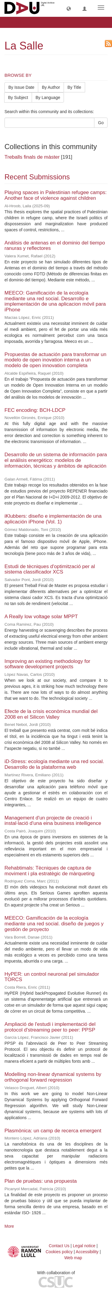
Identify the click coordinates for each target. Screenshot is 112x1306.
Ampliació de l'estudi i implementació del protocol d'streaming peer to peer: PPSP (50, 1027)
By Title (74, 87)
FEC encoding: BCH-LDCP (34, 410)
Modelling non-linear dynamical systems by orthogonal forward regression (52, 1077)
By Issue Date (21, 87)
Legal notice (84, 1245)
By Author (51, 87)
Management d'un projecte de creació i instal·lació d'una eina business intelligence (52, 820)
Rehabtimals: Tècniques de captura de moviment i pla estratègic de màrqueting (49, 870)
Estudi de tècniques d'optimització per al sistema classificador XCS (49, 569)
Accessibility (87, 1251)
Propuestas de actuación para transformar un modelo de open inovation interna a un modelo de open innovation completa (55, 360)
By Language (48, 97)
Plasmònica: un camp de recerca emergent (52, 1131)
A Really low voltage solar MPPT (41, 616)
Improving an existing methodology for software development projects (47, 664)
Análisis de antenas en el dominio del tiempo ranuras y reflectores (54, 245)
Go (101, 122)
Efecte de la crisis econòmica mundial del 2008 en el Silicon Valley (51, 714)
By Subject (18, 97)
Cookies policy (59, 1251)
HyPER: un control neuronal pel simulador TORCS (51, 977)
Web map (73, 1257)
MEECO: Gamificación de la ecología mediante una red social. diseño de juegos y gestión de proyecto (54, 923)
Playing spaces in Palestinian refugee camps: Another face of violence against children (55, 195)
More (9, 1226)
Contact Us (59, 1245)
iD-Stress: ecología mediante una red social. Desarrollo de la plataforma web (54, 764)
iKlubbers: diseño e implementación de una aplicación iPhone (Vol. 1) (53, 519)
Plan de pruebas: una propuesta (40, 1181)
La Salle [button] (18, 22)
